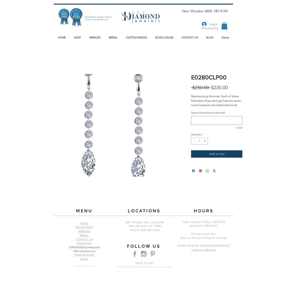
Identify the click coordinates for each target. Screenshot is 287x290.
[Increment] (205, 141)
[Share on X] (214, 171)
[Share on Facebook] (193, 171)
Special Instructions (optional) (208, 112)
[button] (224, 25)
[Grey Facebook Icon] (135, 254)
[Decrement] (194, 141)
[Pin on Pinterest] (200, 171)
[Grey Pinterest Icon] (152, 254)
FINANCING (84, 243)
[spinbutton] (199, 141)
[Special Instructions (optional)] (216, 120)
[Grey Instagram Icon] (144, 254)
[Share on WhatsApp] (207, 171)
